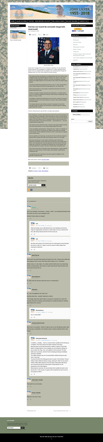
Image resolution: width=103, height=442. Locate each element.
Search (72, 119)
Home (12, 21)
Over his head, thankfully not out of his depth (82, 57)
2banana (43, 312)
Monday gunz (76, 40)
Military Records (72, 21)
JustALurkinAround (46, 340)
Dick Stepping (45, 170)
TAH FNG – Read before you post (39, 21)
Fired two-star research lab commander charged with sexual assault (46, 27)
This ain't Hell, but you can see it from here (51, 436)
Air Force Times (45, 159)
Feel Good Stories (58, 21)
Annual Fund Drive (77, 42)
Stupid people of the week (78, 47)
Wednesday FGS (32, 410)
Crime (39, 170)
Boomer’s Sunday (77, 49)
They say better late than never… (61, 410)
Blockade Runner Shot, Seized (79, 37)
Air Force (35, 170)
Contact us (83, 21)
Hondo (43, 225)
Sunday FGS (76, 51)
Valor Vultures (21, 21)
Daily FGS (75, 44)
